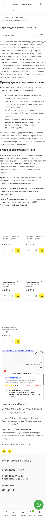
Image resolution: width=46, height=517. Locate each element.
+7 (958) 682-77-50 (13, 476)
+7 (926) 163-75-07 (13, 470)
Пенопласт (6, 11)
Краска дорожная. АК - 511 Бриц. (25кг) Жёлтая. (34, 284)
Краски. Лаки (18, 11)
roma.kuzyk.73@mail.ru (14, 412)
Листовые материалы (35, 11)
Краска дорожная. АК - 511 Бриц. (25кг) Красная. (10, 284)
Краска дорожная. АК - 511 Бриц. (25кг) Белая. (10, 238)
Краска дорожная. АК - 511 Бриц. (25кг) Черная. (34, 238)
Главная (5, 17)
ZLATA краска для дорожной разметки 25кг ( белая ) (10, 329)
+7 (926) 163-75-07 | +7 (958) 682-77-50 (22, 409)
